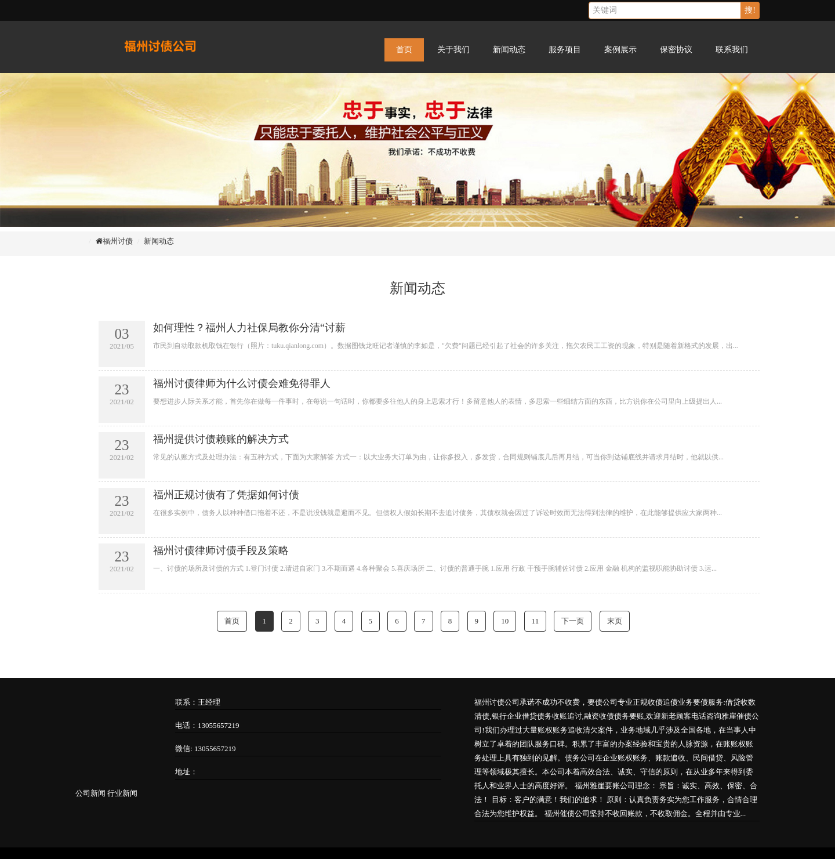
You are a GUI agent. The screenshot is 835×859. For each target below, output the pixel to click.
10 (505, 621)
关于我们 (453, 49)
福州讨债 (118, 241)
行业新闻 (122, 793)
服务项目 (565, 49)
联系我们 (732, 49)
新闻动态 (509, 49)
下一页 (572, 621)
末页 (614, 621)
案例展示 (620, 49)
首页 (404, 49)
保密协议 (676, 49)
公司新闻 (90, 793)
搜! (750, 10)
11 (535, 621)
